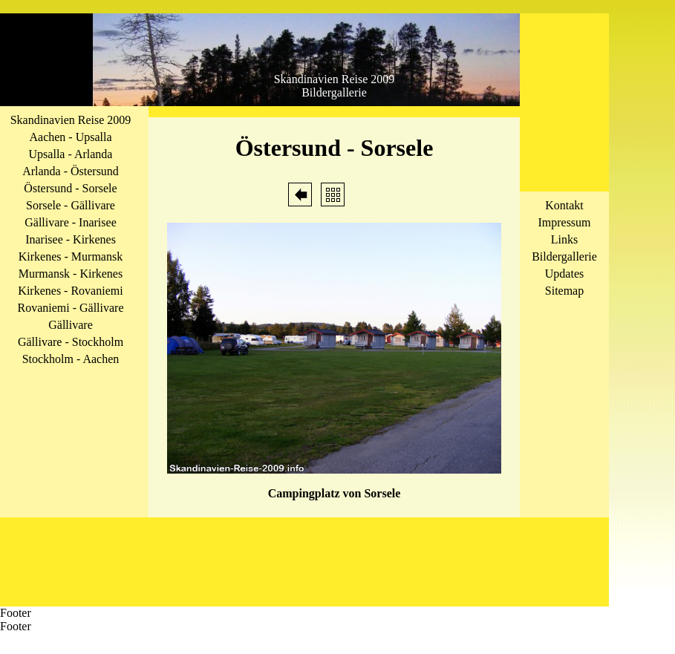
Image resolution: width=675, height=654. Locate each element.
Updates (564, 273)
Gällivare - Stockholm (70, 342)
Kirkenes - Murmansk (71, 256)
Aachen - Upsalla (70, 137)
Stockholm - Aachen (71, 359)
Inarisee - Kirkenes (70, 239)
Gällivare (70, 324)
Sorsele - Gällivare (70, 205)
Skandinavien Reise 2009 (70, 120)
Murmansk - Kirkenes (71, 273)
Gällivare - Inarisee (70, 222)
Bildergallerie (564, 256)
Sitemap (564, 290)
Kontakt (564, 205)
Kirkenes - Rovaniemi (70, 290)
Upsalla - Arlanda (71, 154)
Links (564, 239)
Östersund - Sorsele (70, 188)
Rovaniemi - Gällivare (70, 307)
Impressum (564, 222)
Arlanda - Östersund (70, 171)
